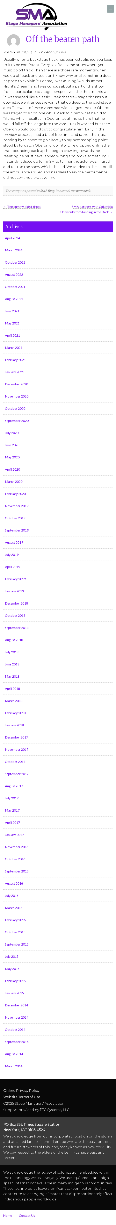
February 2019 (15, 579)
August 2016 (14, 883)
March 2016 (13, 908)
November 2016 (16, 847)
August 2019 (14, 542)
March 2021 (13, 347)
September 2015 (17, 944)
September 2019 (17, 530)
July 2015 (12, 956)
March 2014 (13, 1066)
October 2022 (15, 262)
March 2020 (13, 481)
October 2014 (15, 1029)
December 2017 (16, 737)
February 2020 (15, 494)
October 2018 (15, 615)
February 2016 (15, 920)
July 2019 (12, 554)
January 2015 (14, 993)
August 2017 (14, 786)
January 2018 (14, 725)
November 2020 (16, 396)
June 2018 (12, 664)
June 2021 (12, 311)
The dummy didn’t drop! (22, 206)
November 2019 (16, 506)
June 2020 (12, 445)
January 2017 (14, 835)
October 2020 (15, 408)
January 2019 (14, 591)
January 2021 (14, 372)
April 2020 (12, 469)
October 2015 (15, 932)
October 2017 (15, 761)
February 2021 (15, 360)
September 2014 (17, 1042)
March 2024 (13, 250)
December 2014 (16, 1005)
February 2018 (15, 713)
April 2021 (12, 335)
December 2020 (16, 384)
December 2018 (16, 603)
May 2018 (12, 676)
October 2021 (15, 287)
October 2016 (15, 859)
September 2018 (17, 628)
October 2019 (15, 518)
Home (7, 1215)
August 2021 (14, 299)
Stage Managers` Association (36, 16)
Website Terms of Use (21, 1097)
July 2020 (12, 433)
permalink (83, 191)
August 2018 (14, 640)
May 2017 (12, 810)
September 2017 (17, 774)
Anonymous (56, 52)
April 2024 (12, 238)
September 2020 (17, 421)
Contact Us (27, 1215)
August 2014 (14, 1054)
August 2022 (14, 274)
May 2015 (12, 969)
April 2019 (12, 567)
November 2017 (16, 749)
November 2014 (16, 1017)
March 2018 (13, 701)
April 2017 (12, 822)
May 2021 (12, 323)
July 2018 (12, 652)
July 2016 (12, 895)
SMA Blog (47, 191)
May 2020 (12, 457)
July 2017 (12, 798)
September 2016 (17, 871)
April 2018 (12, 688)
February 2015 (15, 981)
